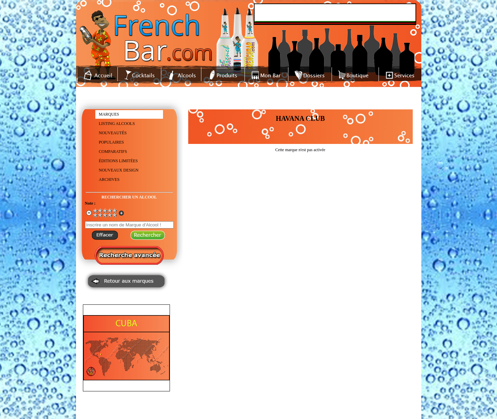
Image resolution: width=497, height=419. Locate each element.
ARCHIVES (109, 179)
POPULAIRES (111, 142)
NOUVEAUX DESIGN (118, 170)
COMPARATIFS (113, 151)
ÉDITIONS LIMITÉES (118, 160)
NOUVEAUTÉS (113, 132)
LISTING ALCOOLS (117, 123)
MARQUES (109, 114)
